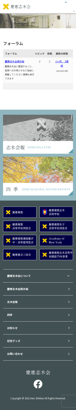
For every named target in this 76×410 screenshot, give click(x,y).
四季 (9, 315)
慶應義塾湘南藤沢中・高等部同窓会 (22, 240)
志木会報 (12, 302)
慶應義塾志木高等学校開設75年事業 (61, 254)
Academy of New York (56, 240)
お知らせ (12, 328)
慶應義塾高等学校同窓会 (21, 226)
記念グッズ (13, 341)
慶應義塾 (17, 212)
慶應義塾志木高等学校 (57, 212)
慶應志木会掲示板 (14, 61)
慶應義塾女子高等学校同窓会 (58, 226)
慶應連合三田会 (21, 255)
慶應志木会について (19, 276)
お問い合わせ (15, 354)
